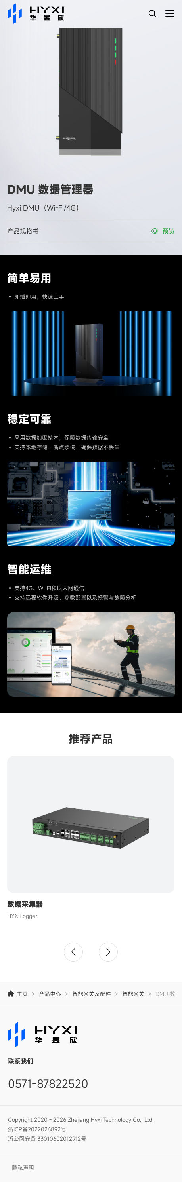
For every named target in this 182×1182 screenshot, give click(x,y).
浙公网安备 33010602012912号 (47, 1138)
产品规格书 (23, 231)
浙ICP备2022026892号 (37, 1129)
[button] (73, 952)
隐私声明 (23, 1167)
